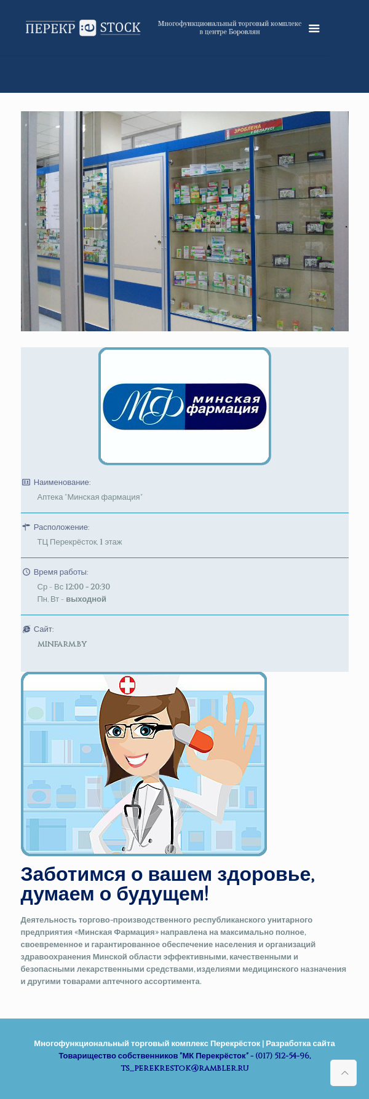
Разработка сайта (300, 1043)
